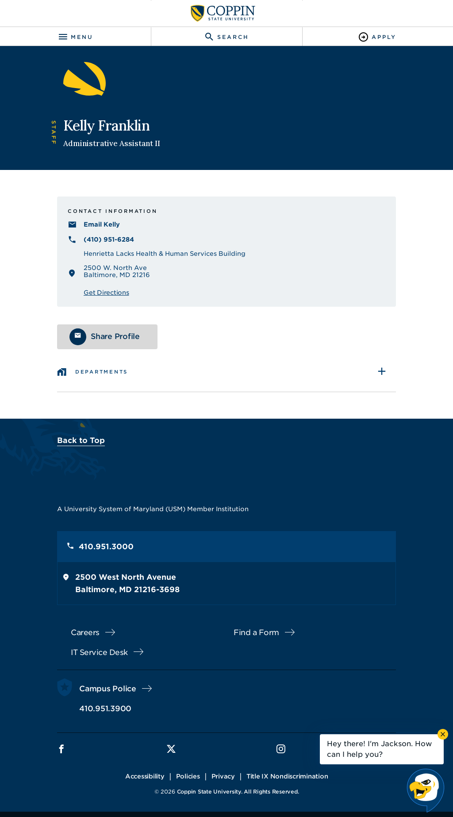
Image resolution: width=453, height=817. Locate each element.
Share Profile (115, 336)
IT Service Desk (99, 652)
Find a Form (256, 632)
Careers (85, 632)
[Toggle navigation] (75, 37)
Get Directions (106, 292)
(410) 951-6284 (109, 239)
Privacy (223, 776)
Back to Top (81, 440)
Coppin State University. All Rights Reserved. (238, 791)
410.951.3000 (106, 546)
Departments (101, 372)
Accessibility (145, 776)
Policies (188, 776)
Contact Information (112, 211)
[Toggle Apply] (377, 37)
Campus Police (107, 688)
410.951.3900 (105, 708)
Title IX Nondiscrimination (287, 776)
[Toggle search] (226, 37)
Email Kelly (102, 224)
